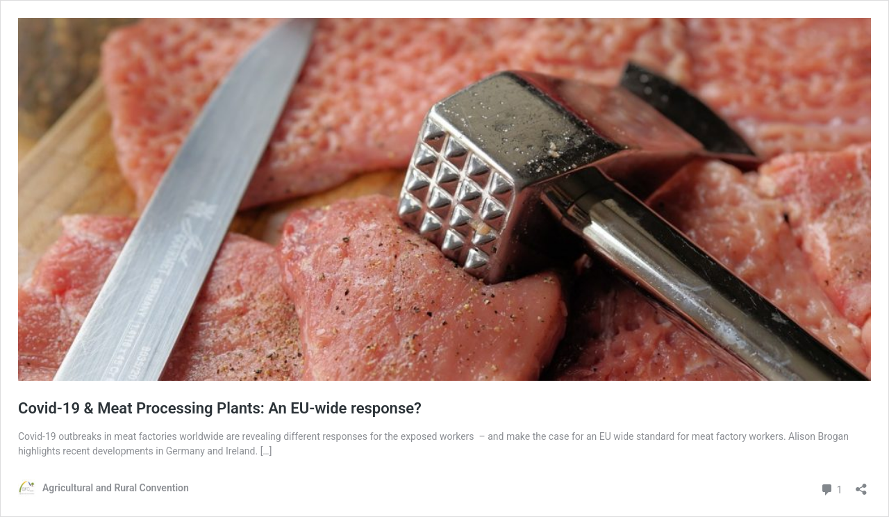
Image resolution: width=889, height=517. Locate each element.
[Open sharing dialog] (861, 484)
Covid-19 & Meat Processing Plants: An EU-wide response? (220, 408)
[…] (266, 451)
